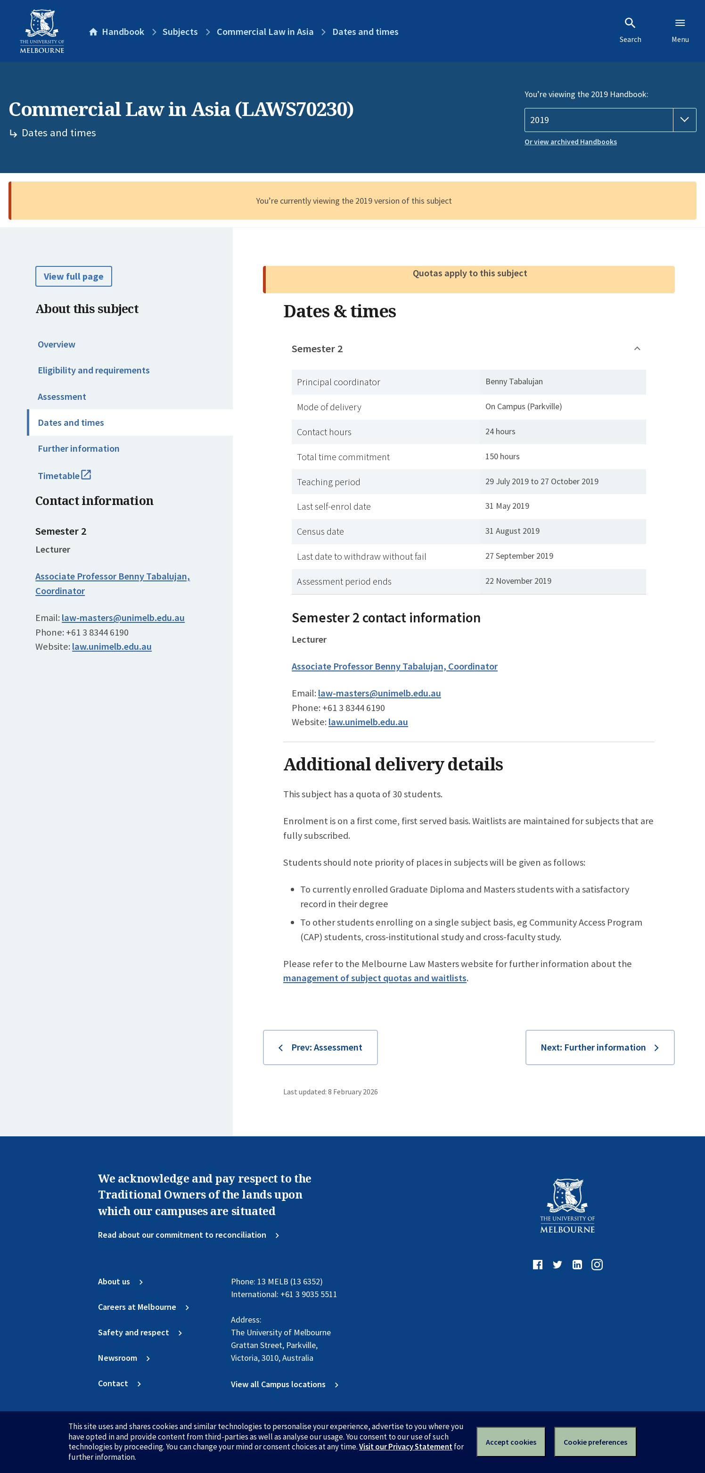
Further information (79, 448)
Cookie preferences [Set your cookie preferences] (595, 1442)
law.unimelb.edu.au (112, 646)
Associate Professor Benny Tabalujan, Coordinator (395, 666)
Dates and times (71, 422)
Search (630, 30)
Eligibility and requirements (94, 370)
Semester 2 (317, 348)
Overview (56, 344)
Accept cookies (511, 1442)
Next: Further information (593, 1047)
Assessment (62, 396)
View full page (74, 276)
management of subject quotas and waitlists (375, 978)
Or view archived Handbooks (571, 141)
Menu (680, 30)
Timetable (76, 480)
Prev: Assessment (326, 1047)
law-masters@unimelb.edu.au (123, 617)
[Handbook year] (610, 120)
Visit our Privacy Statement (405, 1446)
